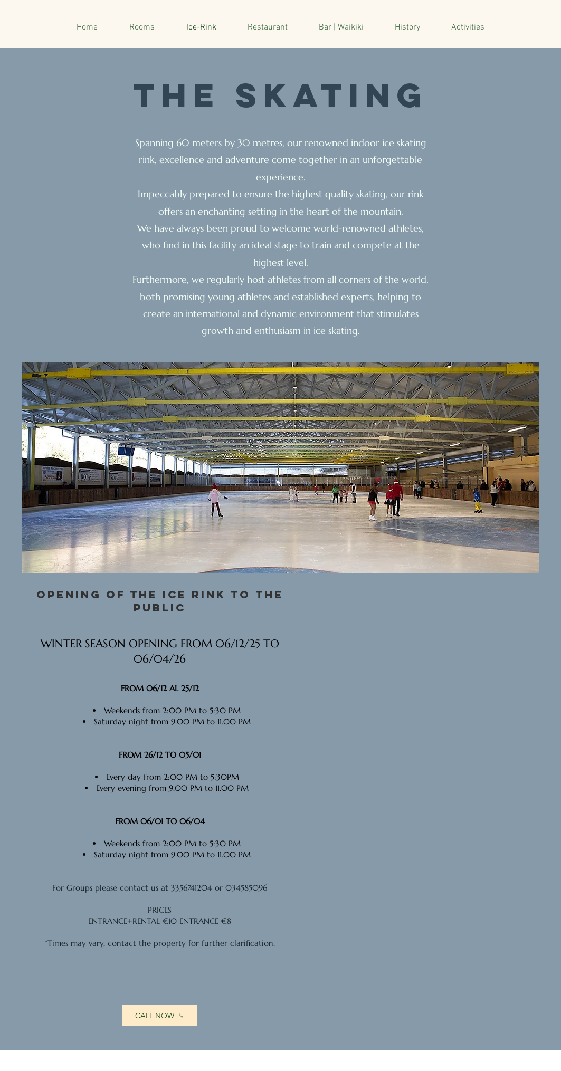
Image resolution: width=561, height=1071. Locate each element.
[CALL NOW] (159, 1015)
